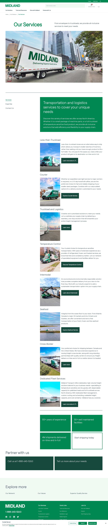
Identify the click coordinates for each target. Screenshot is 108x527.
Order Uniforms (63, 519)
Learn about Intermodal (70, 293)
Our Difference (63, 511)
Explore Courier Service (70, 196)
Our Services (21, 14)
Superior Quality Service (78, 493)
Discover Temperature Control (72, 264)
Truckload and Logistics (43, 514)
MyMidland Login (64, 514)
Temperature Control (43, 516)
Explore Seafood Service (70, 330)
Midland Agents (63, 516)
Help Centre (95, 1)
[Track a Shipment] (83, 6)
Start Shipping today (86, 514)
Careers (89, 1)
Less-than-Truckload (43, 508)
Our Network (10, 493)
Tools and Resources (21, 10)
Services (8, 100)
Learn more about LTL (69, 161)
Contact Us (10, 108)
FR (100, 1)
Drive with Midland (35, 10)
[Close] (105, 523)
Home (7, 14)
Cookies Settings (73, 523)
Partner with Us (47, 10)
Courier (40, 511)
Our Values (42, 493)
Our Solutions (9, 10)
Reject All (82, 523)
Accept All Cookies (92, 523)
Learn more (66, 227)
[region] (54, 523)
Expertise (9, 104)
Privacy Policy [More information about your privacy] (11, 525)
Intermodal (40, 519)
